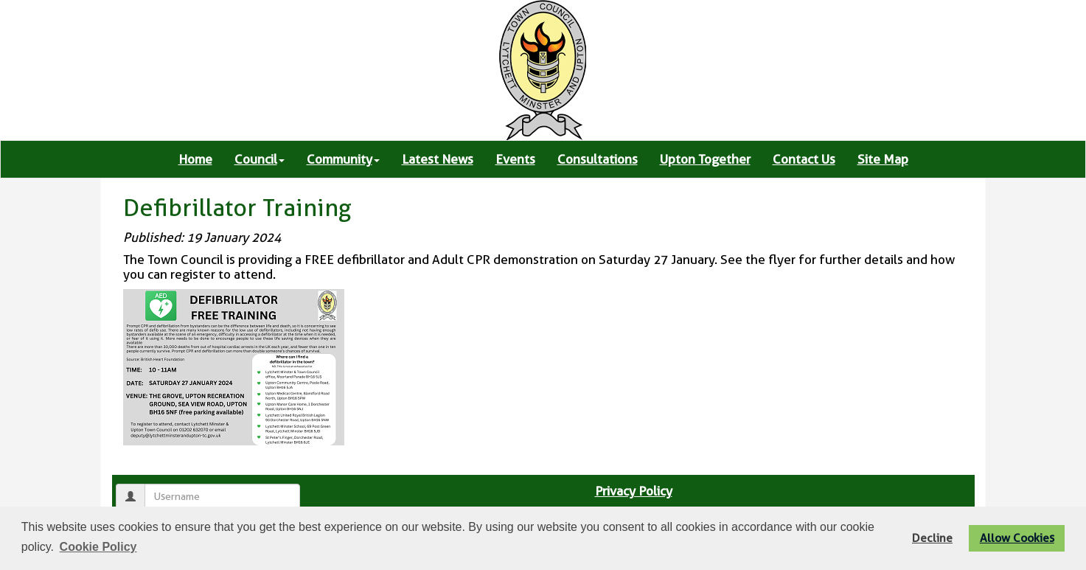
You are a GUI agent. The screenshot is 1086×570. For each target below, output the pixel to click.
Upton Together (705, 159)
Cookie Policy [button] (98, 547)
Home (195, 159)
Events (515, 159)
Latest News (437, 159)
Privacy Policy (633, 491)
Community (343, 159)
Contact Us (804, 159)
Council (259, 159)
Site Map (882, 159)
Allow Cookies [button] (1017, 538)
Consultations (597, 159)
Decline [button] (932, 538)
